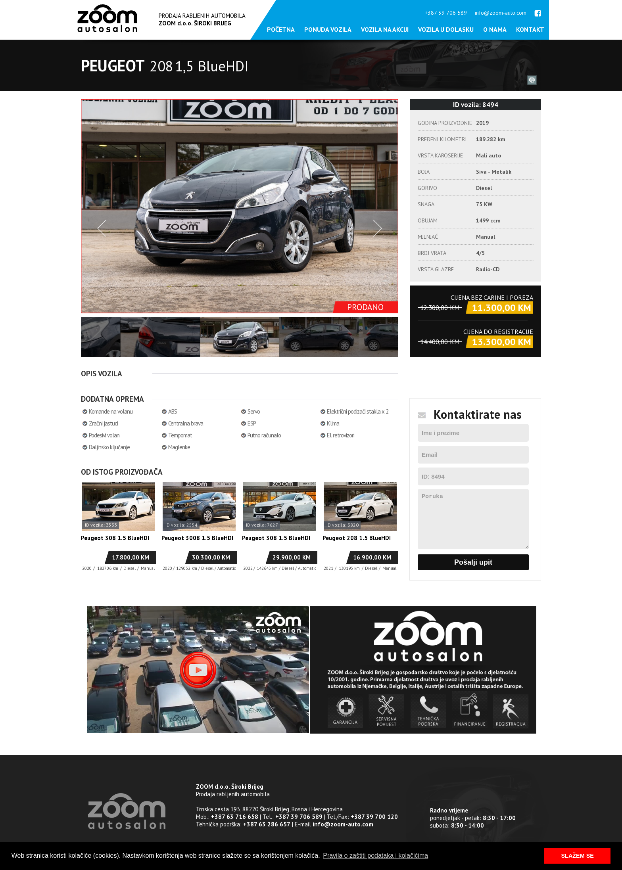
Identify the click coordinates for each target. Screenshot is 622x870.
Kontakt (530, 29)
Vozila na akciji (385, 29)
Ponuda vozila (327, 29)
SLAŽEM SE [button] (577, 856)
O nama (495, 29)
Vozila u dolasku (446, 29)
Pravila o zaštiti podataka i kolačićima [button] (375, 855)
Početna (281, 29)
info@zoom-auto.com (500, 12)
